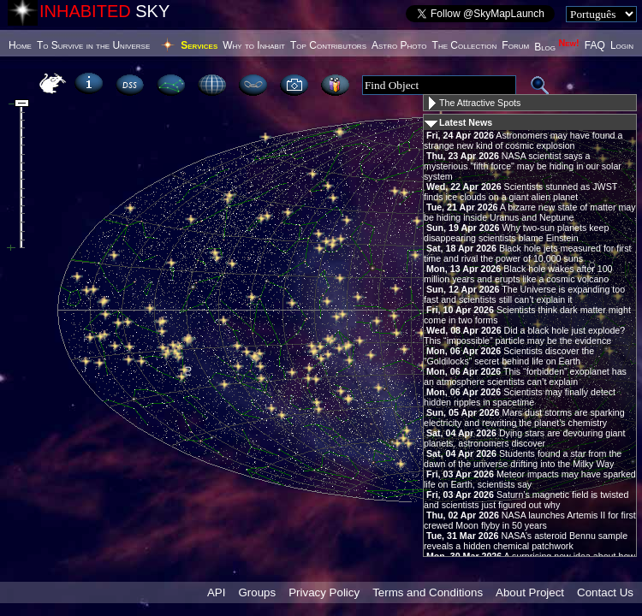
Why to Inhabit (254, 45)
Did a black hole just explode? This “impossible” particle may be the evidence (524, 335)
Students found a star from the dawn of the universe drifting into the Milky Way (522, 458)
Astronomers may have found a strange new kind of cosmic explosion (523, 140)
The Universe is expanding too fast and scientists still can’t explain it (524, 294)
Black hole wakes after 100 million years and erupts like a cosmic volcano (518, 274)
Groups (257, 592)
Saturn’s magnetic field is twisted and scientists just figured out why (526, 499)
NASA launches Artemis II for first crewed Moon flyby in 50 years (530, 520)
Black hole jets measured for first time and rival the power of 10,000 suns (527, 253)
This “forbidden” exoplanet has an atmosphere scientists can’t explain (525, 376)
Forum (515, 45)
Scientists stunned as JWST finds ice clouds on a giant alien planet (520, 191)
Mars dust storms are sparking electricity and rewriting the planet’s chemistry (524, 417)
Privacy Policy (324, 592)
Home (20, 45)
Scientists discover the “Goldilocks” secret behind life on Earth (509, 356)
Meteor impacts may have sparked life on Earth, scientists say (530, 479)
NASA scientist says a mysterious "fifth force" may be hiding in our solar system (522, 166)
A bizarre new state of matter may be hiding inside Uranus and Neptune (530, 212)
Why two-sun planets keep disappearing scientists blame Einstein (516, 232)
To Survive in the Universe (93, 45)
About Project (530, 592)
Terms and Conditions (427, 592)
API (216, 592)
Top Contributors (328, 45)
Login (621, 45)
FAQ (595, 45)
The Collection (464, 45)
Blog (557, 47)
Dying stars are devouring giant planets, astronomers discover (524, 438)
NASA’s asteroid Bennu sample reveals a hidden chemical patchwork (525, 540)
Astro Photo (399, 45)
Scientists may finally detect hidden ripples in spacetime (519, 397)
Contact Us (605, 592)
